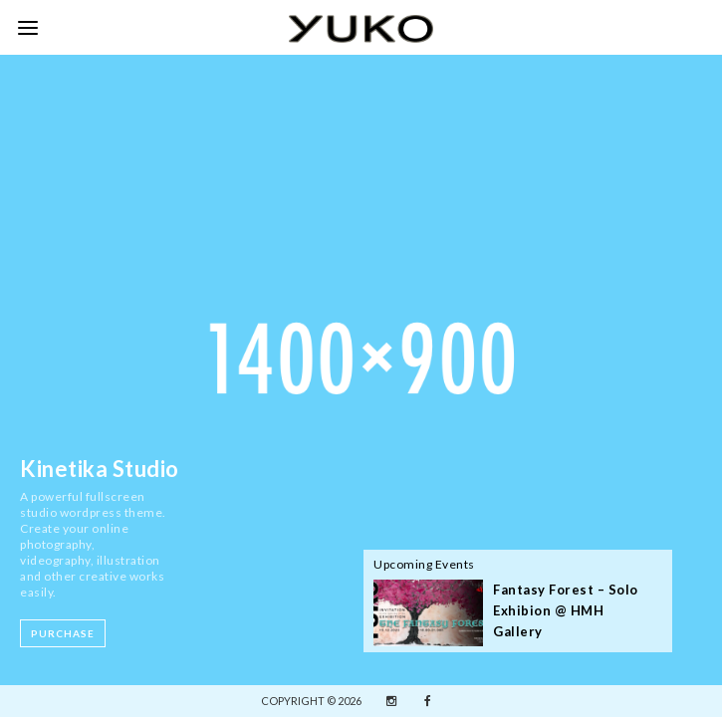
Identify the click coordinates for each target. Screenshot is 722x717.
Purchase (63, 633)
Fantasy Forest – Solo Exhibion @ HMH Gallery (565, 610)
